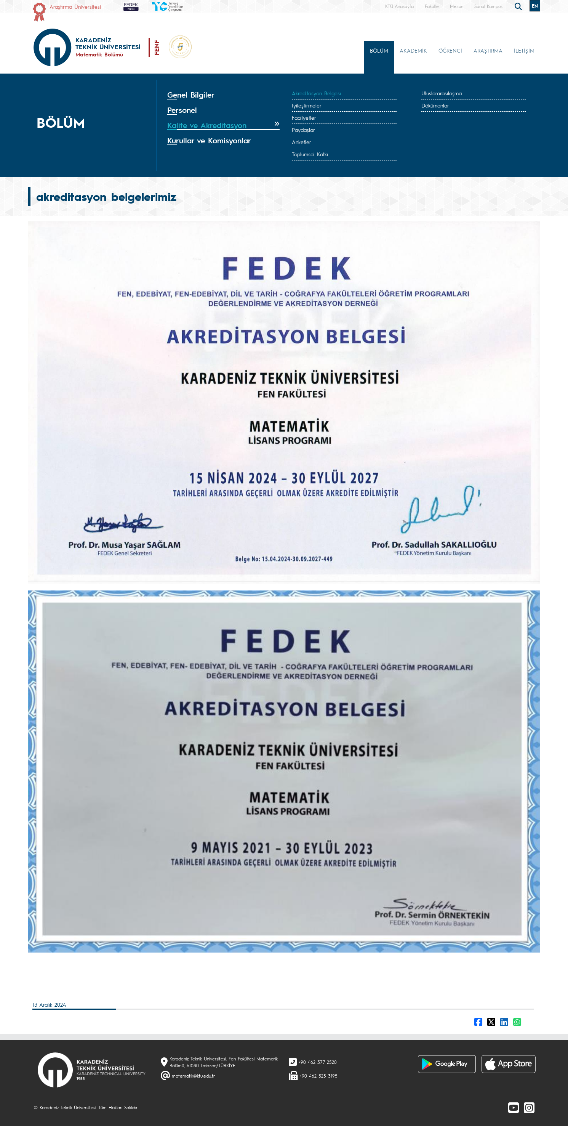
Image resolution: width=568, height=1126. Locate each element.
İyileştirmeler (307, 105)
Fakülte (432, 6)
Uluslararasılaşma (441, 93)
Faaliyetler (304, 117)
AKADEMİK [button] (413, 50)
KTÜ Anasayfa (399, 6)
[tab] (223, 95)
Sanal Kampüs (488, 6)
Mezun (456, 6)
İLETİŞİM (524, 50)
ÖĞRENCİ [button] (450, 50)
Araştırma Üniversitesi (75, 6)
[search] (519, 5)
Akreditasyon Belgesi (316, 93)
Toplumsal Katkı (310, 154)
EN (535, 6)
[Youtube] (513, 1107)
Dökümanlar (435, 105)
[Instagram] (529, 1107)
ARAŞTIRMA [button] (488, 50)
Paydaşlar (303, 129)
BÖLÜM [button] (379, 50)
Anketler (301, 141)
